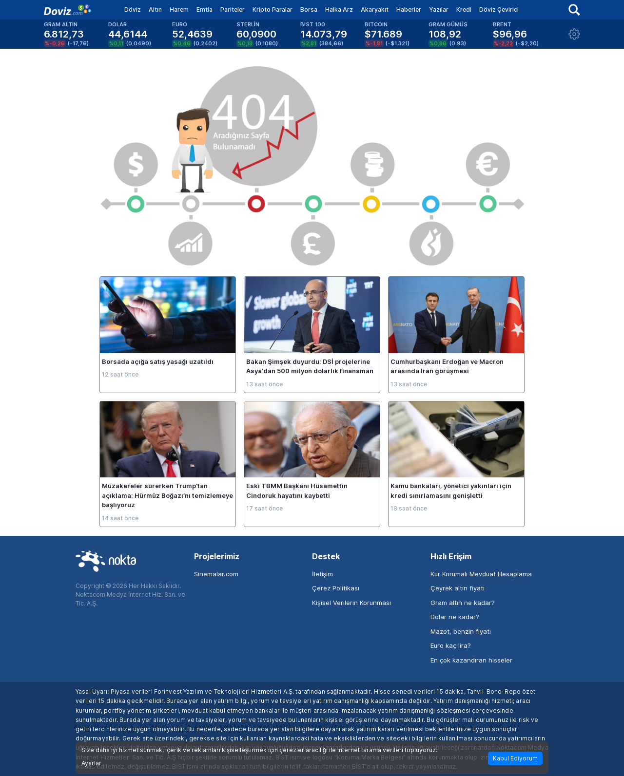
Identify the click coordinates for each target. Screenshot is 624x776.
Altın (155, 9)
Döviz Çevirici (499, 9)
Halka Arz (339, 9)
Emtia (204, 9)
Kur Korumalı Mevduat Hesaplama (481, 574)
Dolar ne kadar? (454, 617)
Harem (179, 9)
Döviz (132, 9)
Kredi (463, 9)
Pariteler (232, 9)
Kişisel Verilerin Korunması (351, 602)
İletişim (322, 574)
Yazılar (438, 9)
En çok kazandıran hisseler (471, 660)
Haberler (408, 9)
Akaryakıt (375, 9)
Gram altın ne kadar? (462, 602)
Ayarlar (91, 763)
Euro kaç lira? (450, 645)
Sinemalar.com (216, 574)
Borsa (308, 9)
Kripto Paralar (272, 9)
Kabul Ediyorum (515, 758)
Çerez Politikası (335, 588)
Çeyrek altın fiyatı (457, 588)
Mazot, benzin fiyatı (460, 631)
